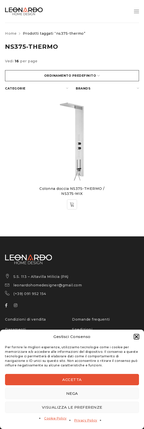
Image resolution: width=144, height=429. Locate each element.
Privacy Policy (85, 420)
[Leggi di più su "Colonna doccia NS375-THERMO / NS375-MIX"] (72, 204)
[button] (136, 336)
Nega (72, 393)
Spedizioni (82, 329)
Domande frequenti (91, 319)
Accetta (72, 379)
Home (11, 33)
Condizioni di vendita (25, 319)
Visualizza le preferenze (72, 407)
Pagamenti (15, 329)
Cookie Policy (55, 418)
